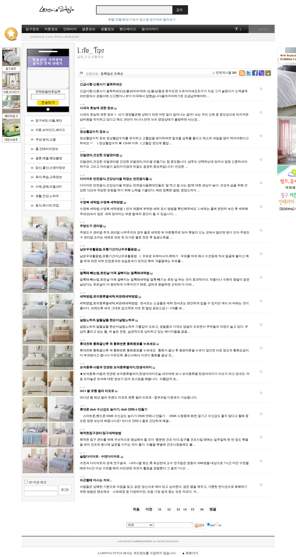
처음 (136, 509)
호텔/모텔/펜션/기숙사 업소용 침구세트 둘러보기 (142, 19)
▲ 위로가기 (190, 553)
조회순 (118, 73)
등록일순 (107, 73)
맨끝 (212, 509)
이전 (149, 509)
